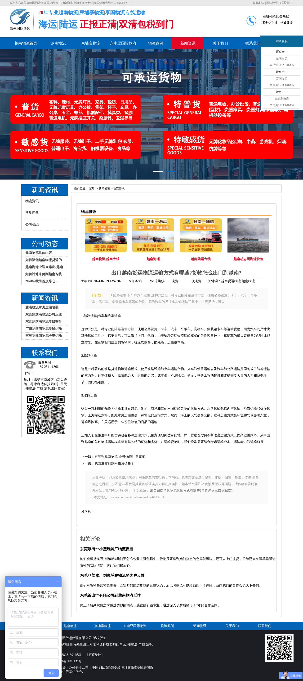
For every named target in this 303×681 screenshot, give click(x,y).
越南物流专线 (111, 667)
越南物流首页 (25, 43)
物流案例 (155, 43)
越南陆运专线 (201, 259)
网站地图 (272, 3)
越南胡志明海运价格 (248, 259)
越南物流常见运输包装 (41, 307)
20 (40, 12)
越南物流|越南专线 (105, 259)
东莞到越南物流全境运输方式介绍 (43, 337)
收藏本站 (258, 3)
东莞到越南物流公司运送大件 (43, 315)
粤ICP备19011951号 (69, 661)
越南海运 (153, 259)
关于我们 (220, 43)
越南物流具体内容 (38, 253)
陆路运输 (121, 329)
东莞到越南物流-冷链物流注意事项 (119, 457)
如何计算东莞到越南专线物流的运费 (43, 275)
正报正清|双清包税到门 (127, 24)
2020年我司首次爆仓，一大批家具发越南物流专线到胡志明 (43, 282)
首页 (91, 188)
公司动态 (32, 224)
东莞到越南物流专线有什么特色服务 (43, 322)
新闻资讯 (188, 43)
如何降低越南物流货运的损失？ (43, 261)
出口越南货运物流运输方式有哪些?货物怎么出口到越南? (191, 490)
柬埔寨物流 (90, 43)
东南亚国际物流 (123, 43)
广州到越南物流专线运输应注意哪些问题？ (43, 330)
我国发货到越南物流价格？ (114, 463)
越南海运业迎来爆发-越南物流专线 (44, 268)
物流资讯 (32, 201)
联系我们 (286, 3)
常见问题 (32, 213)
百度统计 (95, 655)
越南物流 (58, 43)
